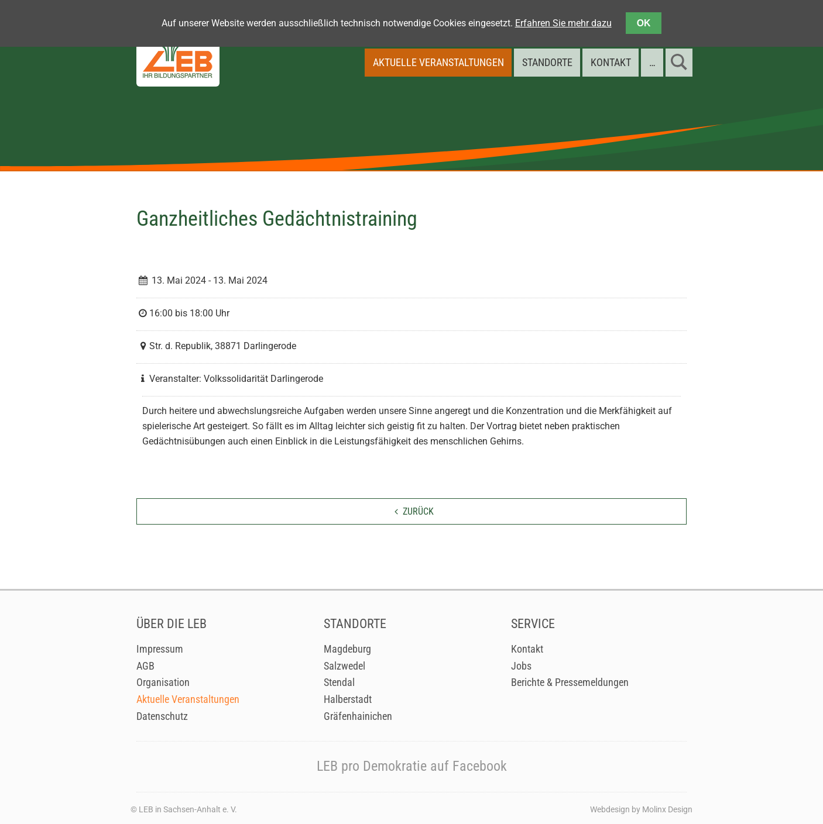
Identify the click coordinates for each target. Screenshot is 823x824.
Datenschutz (162, 716)
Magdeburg (347, 649)
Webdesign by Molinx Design (641, 809)
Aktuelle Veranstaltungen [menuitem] (438, 62)
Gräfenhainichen (358, 716)
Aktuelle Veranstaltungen (187, 699)
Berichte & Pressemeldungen (570, 682)
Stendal (339, 682)
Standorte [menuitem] (547, 62)
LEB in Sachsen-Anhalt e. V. (188, 809)
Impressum (159, 649)
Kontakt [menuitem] (611, 62)
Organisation (163, 682)
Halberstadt (348, 699)
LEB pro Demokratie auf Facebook (412, 766)
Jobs (521, 666)
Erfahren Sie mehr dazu (563, 23)
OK (644, 23)
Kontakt (527, 649)
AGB (145, 666)
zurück (418, 511)
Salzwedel (344, 666)
